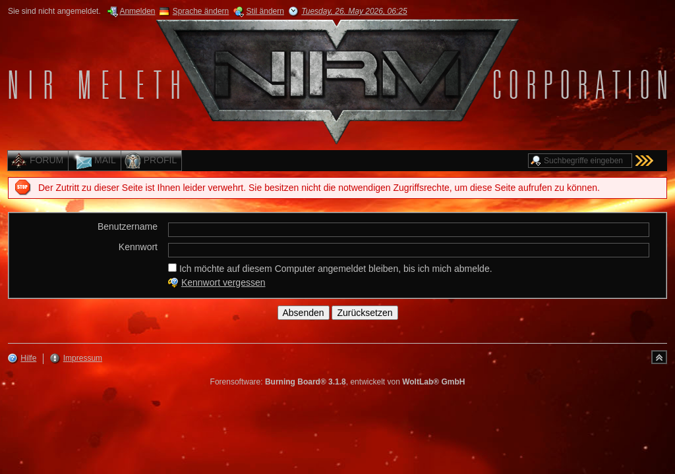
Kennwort (138, 247)
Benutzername (128, 226)
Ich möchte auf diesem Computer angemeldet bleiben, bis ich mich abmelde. (330, 268)
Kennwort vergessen (223, 282)
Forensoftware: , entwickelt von (337, 381)
